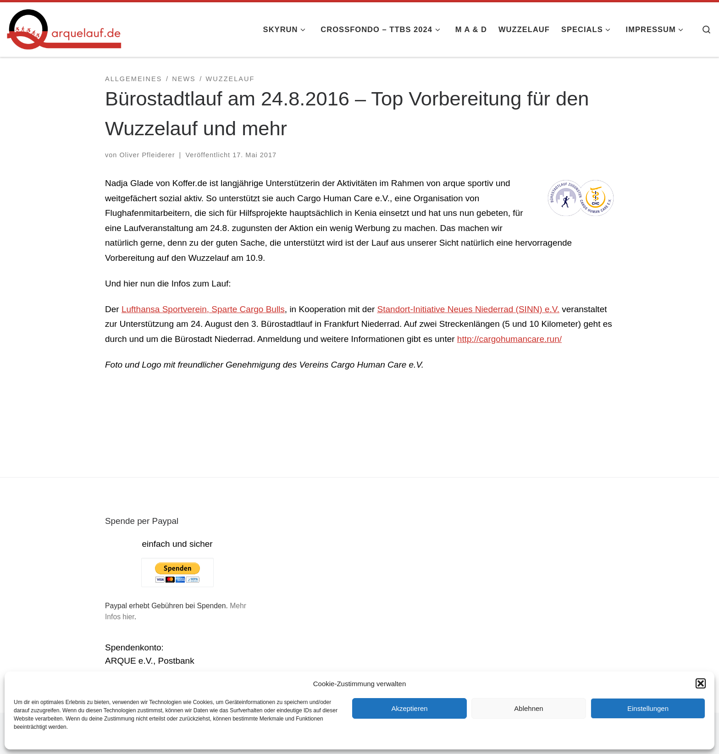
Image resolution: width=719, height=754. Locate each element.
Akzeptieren (409, 708)
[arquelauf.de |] (64, 28)
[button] (700, 683)
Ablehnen (528, 708)
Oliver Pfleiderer (147, 155)
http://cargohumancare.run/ (509, 339)
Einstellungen (648, 708)
